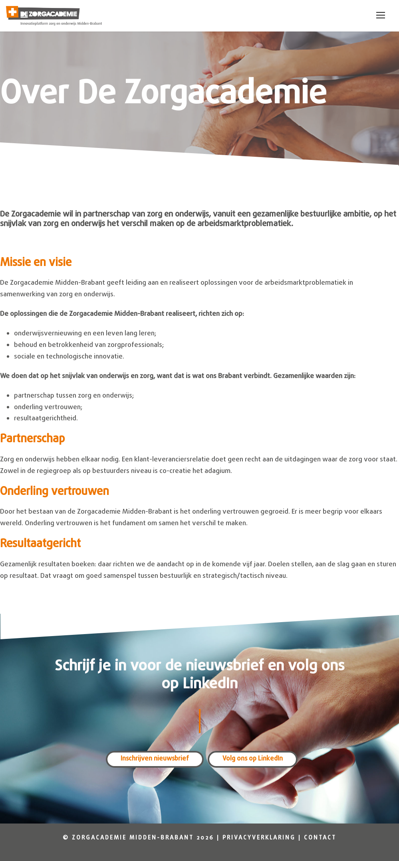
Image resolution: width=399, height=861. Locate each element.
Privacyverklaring (259, 838)
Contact (320, 838)
